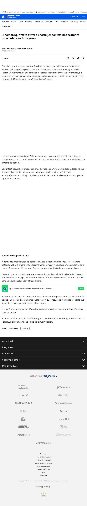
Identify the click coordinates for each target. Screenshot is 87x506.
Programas (43, 347)
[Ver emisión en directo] (74, 16)
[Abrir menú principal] (83, 16)
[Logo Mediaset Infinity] (23, 387)
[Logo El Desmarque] (23, 403)
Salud (56, 21)
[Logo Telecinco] (63, 387)
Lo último (5, 21)
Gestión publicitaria (43, 469)
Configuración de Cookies (43, 463)
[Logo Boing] (23, 411)
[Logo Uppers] (63, 419)
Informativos (13, 328)
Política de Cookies (43, 466)
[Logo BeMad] (23, 419)
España (13, 21)
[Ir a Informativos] (13, 16)
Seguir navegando (43, 359)
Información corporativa (43, 457)
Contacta (43, 475)
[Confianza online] (43, 497)
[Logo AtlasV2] (23, 435)
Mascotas (74, 21)
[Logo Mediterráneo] (43, 443)
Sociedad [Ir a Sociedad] (6, 26)
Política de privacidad (44, 460)
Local (21, 21)
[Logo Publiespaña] (64, 435)
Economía (64, 21)
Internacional (39, 21)
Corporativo (43, 353)
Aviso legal (43, 454)
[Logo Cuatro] (23, 395)
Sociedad (28, 21)
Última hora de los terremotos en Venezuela (18, 12)
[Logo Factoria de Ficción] (63, 403)
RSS (43, 472)
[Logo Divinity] (63, 395)
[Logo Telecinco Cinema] (23, 427)
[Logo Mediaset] (43, 377)
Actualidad (43, 341)
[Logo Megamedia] (44, 486)
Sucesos (49, 21)
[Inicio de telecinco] (3, 16)
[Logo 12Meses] (63, 426)
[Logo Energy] (64, 411)
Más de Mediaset (43, 366)
